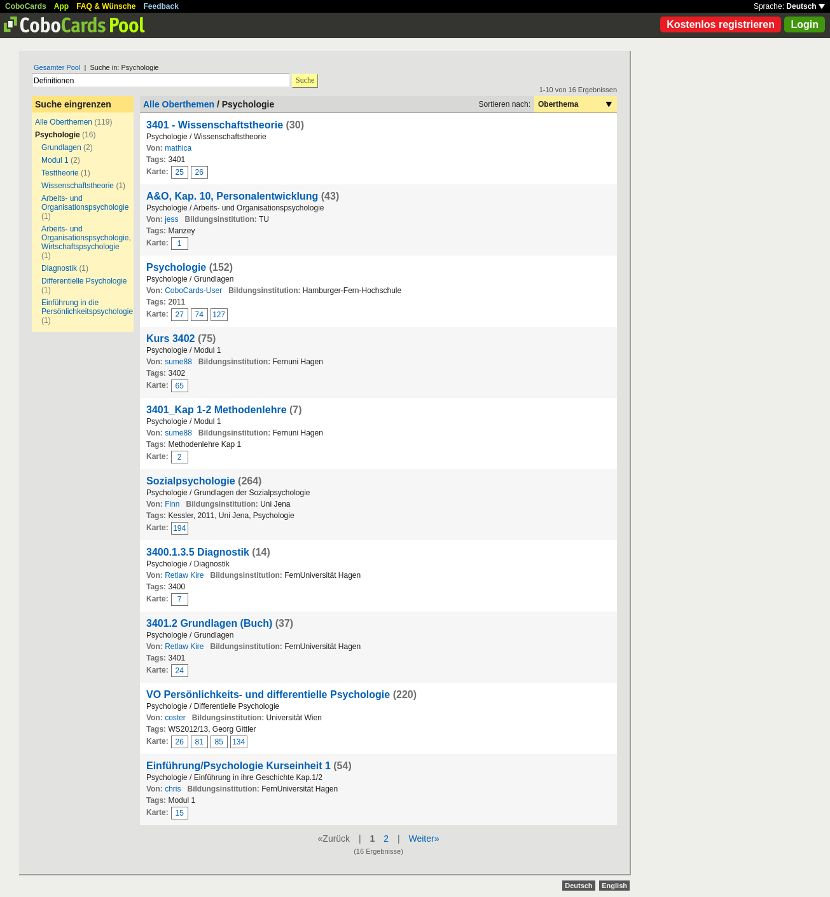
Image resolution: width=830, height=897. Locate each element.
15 (180, 813)
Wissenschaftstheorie (77, 185)
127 (218, 314)
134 (238, 741)
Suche (305, 80)
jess (171, 219)
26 (199, 172)
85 (219, 741)
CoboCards (25, 6)
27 (180, 314)
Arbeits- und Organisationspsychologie (84, 203)
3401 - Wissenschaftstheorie (214, 125)
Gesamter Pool (57, 67)
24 (180, 670)
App (61, 6)
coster (175, 717)
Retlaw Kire (184, 575)
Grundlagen (61, 147)
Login (805, 24)
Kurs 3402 (170, 338)
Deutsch (805, 6)
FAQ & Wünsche (105, 6)
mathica (178, 148)
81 (199, 741)
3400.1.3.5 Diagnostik (197, 552)
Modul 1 (55, 160)
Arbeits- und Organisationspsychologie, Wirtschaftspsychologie (86, 237)
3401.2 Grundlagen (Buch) (209, 623)
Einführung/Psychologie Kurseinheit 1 (238, 765)
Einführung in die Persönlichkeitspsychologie (87, 307)
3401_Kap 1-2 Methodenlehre (216, 409)
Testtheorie (60, 172)
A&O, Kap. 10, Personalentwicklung (232, 196)
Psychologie (176, 267)
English (614, 885)
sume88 (178, 361)
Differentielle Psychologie (84, 281)
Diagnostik (59, 268)
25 (180, 172)
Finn (172, 504)
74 (199, 314)
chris (173, 788)
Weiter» (423, 838)
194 (179, 528)
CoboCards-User (193, 290)
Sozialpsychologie (190, 481)
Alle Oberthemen (63, 122)
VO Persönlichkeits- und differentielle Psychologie (268, 694)
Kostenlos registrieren (721, 24)
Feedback (161, 6)
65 (180, 385)
